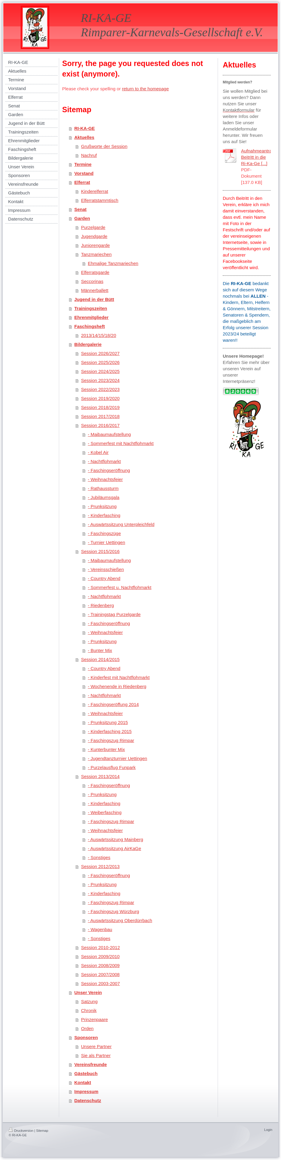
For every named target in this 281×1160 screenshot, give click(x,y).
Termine (83, 164)
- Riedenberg (101, 605)
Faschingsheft (89, 326)
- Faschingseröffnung (109, 470)
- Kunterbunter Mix (106, 749)
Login (268, 1129)
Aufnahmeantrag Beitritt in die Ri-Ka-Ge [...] (257, 157)
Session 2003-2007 (100, 983)
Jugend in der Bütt (94, 299)
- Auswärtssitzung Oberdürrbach (120, 920)
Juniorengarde (95, 245)
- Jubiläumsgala (103, 497)
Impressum (86, 1091)
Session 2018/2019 (100, 407)
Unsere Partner (96, 1046)
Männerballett (94, 290)
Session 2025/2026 (100, 362)
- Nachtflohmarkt (104, 461)
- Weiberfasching (105, 812)
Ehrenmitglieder (91, 317)
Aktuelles (84, 137)
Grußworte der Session (104, 146)
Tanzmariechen (96, 254)
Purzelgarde (93, 227)
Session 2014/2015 (100, 659)
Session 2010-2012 (100, 947)
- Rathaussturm (103, 488)
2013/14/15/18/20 (98, 335)
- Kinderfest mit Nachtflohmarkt (119, 677)
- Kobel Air (98, 452)
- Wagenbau (100, 929)
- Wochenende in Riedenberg (117, 686)
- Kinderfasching (104, 515)
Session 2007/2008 (100, 974)
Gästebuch (86, 1073)
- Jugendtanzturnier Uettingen (117, 758)
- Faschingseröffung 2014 (113, 704)
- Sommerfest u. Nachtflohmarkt (120, 587)
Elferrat (82, 182)
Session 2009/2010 (100, 956)
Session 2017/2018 (100, 416)
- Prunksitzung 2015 (108, 722)
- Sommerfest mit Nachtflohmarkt (121, 443)
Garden (82, 218)
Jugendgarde (94, 236)
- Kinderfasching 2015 (110, 731)
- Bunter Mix (100, 650)
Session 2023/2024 (100, 380)
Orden (87, 1028)
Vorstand (84, 173)
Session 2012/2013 (100, 866)
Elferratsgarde (95, 272)
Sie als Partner (95, 1055)
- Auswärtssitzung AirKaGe (114, 848)
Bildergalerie (88, 344)
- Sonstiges (99, 857)
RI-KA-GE (84, 128)
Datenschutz (87, 1100)
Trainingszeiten (90, 308)
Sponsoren (86, 1037)
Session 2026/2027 (100, 353)
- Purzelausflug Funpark (112, 767)
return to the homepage (145, 88)
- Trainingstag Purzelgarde (114, 614)
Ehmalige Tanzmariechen (113, 263)
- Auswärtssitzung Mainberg (115, 839)
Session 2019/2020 (100, 398)
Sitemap (42, 1130)
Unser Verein (88, 992)
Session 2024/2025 (100, 371)
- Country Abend (104, 578)
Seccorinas (92, 281)
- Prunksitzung (102, 506)
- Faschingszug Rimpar (111, 740)
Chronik (89, 1010)
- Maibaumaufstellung (109, 434)
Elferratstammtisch (99, 200)
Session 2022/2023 (100, 389)
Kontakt (82, 1082)
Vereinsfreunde (90, 1064)
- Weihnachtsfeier (105, 479)
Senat (80, 209)
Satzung (89, 1001)
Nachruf (89, 155)
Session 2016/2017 (100, 425)
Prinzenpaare (94, 1019)
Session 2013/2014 (100, 776)
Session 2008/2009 (100, 965)
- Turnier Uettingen (106, 542)
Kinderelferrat (94, 191)
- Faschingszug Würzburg (113, 911)
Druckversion (21, 1130)
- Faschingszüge (104, 533)
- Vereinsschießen (106, 569)
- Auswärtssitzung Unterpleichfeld (121, 524)
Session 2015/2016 (100, 551)
